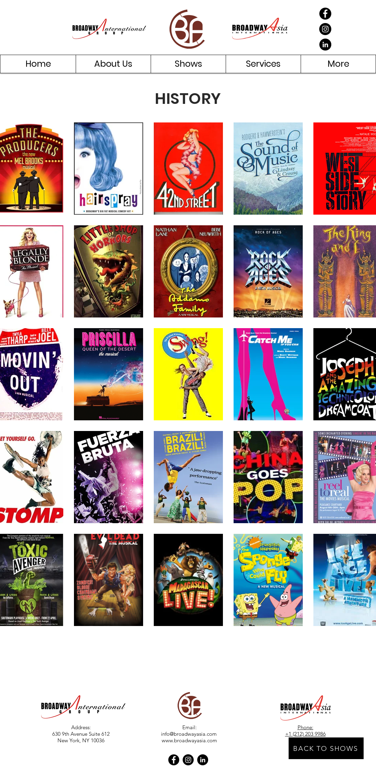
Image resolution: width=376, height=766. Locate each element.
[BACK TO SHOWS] (326, 748)
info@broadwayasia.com (189, 734)
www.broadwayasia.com (189, 740)
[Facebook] (325, 14)
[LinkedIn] (325, 45)
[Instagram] (325, 29)
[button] (113, 64)
